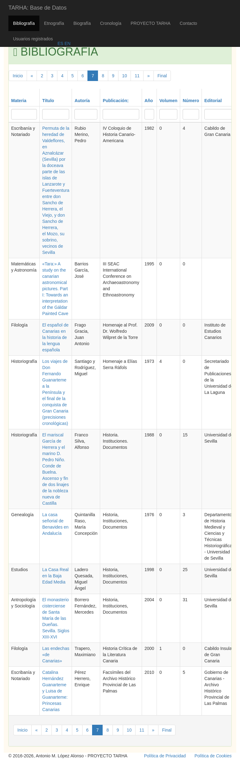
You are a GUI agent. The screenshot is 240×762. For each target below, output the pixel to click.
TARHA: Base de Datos (37, 8)
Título (48, 100)
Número (191, 100)
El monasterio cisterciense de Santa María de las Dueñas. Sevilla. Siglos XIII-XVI (55, 618)
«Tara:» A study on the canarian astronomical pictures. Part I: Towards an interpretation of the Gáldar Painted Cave (55, 288)
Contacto (188, 23)
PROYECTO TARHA (150, 23)
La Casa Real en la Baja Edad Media (55, 575)
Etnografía (54, 23)
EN (66, 43)
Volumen (168, 100)
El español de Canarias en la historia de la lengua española (55, 337)
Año (148, 100)
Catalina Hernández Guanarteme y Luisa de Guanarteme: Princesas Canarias (55, 691)
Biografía (82, 23)
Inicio (18, 75)
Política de (213, 755)
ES (60, 43)
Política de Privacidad (165, 755)
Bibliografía (24, 23)
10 (124, 75)
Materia (18, 100)
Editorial (213, 100)
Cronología (111, 23)
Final (162, 75)
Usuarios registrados (33, 38)
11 (137, 75)
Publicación (116, 100)
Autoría (82, 100)
